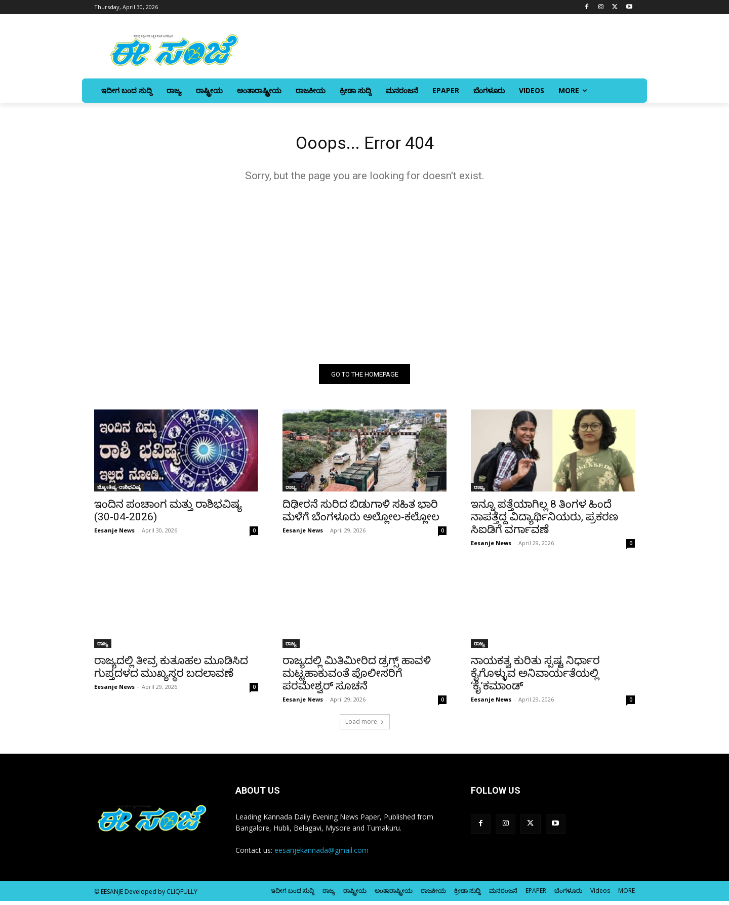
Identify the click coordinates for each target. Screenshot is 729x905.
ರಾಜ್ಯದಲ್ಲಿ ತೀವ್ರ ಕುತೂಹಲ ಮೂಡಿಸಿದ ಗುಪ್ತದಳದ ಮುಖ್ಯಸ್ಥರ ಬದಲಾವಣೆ (171, 671)
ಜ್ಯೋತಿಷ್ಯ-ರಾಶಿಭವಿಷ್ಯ (119, 491)
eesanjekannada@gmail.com (321, 854)
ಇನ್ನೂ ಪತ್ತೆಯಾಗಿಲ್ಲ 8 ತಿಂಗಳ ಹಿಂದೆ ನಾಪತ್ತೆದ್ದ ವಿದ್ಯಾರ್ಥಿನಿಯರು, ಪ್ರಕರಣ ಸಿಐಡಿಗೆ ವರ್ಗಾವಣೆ (544, 521)
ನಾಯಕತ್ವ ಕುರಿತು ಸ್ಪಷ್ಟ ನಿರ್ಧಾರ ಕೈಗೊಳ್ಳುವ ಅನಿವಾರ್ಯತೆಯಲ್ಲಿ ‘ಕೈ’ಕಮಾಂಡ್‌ (535, 677)
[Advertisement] (364, 276)
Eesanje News (114, 534)
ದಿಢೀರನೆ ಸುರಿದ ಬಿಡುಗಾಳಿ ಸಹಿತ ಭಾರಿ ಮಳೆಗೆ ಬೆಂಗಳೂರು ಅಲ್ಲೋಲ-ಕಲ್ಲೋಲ (360, 514)
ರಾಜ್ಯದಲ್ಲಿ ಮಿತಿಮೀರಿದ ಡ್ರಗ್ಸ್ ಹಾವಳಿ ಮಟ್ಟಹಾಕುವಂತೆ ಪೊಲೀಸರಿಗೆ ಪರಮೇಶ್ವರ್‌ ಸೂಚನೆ (356, 677)
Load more (364, 725)
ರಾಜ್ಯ (291, 491)
